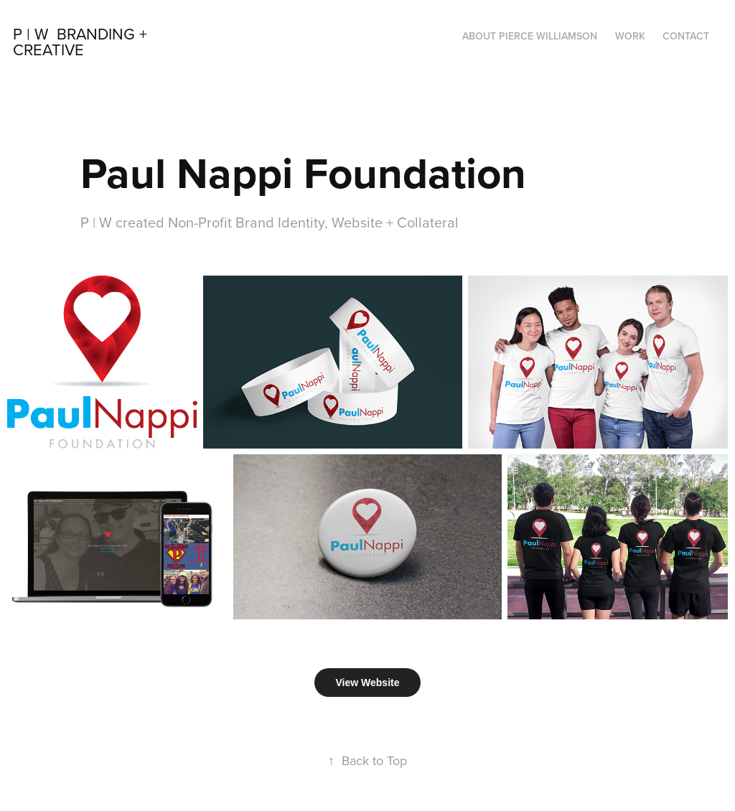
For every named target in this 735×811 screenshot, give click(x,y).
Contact (686, 36)
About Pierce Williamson (529, 36)
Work (630, 36)
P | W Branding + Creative (82, 41)
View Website (368, 682)
